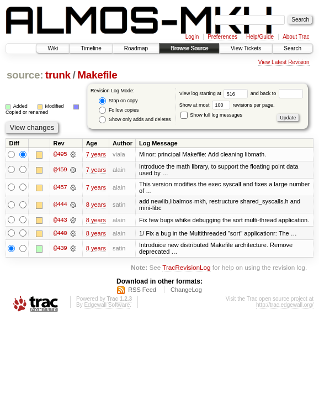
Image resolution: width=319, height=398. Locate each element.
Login (192, 37)
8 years (96, 204)
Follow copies (119, 110)
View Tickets (246, 48)
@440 (60, 233)
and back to (277, 93)
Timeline (91, 48)
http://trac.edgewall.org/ (284, 305)
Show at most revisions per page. (227, 105)
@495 (60, 154)
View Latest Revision (284, 62)
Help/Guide (260, 37)
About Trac (296, 37)
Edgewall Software (107, 305)
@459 (60, 169)
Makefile (97, 75)
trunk (58, 75)
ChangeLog (186, 290)
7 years (96, 154)
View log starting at (215, 93)
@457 (60, 187)
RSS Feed (142, 290)
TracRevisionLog (186, 267)
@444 (60, 204)
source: (25, 75)
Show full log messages (211, 115)
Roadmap (136, 48)
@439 (60, 248)
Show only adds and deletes (135, 119)
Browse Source (189, 48)
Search (292, 48)
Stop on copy (118, 100)
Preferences (222, 37)
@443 (60, 220)
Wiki (52, 48)
